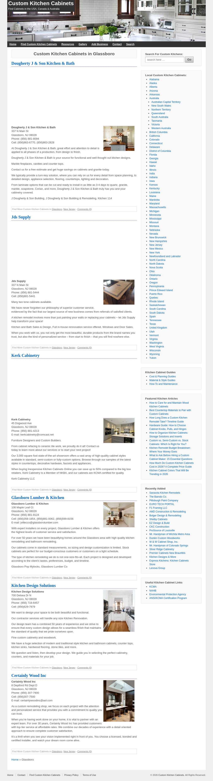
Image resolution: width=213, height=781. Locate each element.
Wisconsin (155, 350)
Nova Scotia (156, 267)
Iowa (151, 181)
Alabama (154, 79)
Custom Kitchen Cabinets (41, 3)
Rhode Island (156, 301)
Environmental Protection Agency (167, 594)
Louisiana (154, 192)
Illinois (152, 169)
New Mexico (156, 248)
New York (154, 252)
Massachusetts (157, 207)
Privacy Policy (71, 775)
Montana (154, 226)
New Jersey (69, 209)
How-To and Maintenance (163, 384)
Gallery (83, 44)
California (154, 135)
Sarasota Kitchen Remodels (164, 492)
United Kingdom (158, 327)
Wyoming (154, 354)
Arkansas (154, 94)
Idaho (152, 165)
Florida (153, 154)
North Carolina (157, 260)
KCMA (153, 586)
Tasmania (156, 120)
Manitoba (154, 199)
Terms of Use (89, 775)
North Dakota (156, 263)
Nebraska (154, 230)
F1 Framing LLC (158, 507)
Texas (152, 324)
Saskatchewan (157, 305)
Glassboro (57, 209)
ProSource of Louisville (162, 530)
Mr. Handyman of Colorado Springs (168, 545)
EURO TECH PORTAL (161, 504)
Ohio (151, 271)
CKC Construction (159, 526)
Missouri (154, 222)
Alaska (153, 83)
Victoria (155, 124)
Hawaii (153, 162)
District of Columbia (160, 151)
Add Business (99, 44)
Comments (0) (84, 209)
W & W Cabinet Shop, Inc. (163, 541)
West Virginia (156, 346)
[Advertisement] (74, 97)
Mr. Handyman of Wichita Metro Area (169, 534)
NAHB (152, 590)
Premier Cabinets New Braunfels (167, 553)
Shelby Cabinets (158, 519)
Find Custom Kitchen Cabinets (39, 44)
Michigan (154, 211)
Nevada (153, 233)
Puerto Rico (155, 294)
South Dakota (156, 312)
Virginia (153, 339)
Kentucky (154, 188)
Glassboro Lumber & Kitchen (37, 497)
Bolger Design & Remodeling (165, 515)
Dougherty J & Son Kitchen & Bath (43, 63)
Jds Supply (21, 217)
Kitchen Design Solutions (33, 585)
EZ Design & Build (159, 523)
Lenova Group (157, 568)
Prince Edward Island (161, 290)
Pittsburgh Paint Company (163, 500)
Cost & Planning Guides (162, 376)
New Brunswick (157, 237)
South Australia (159, 117)
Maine (152, 196)
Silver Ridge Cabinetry (161, 549)
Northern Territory (161, 109)
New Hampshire (158, 241)
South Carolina (157, 308)
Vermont (154, 335)
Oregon (153, 282)
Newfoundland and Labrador (165, 256)
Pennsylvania (156, 286)
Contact (117, 44)
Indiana (153, 177)
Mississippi (155, 218)
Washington (155, 342)
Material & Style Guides (162, 380)
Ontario (153, 278)
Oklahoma (155, 275)
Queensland (158, 113)
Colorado (154, 139)
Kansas (153, 184)
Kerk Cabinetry (25, 355)
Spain (152, 316)
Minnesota (155, 215)
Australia (154, 98)
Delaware (154, 147)
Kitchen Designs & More (162, 556)
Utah (151, 331)
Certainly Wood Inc (28, 675)
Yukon (152, 357)
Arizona (153, 90)
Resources (67, 44)
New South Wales (161, 105)
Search (130, 44)
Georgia (153, 158)
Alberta (153, 86)
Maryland (154, 203)
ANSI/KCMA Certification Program (168, 598)
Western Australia (161, 128)
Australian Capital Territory (166, 102)
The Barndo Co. (158, 496)
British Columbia (158, 132)
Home (13, 44)
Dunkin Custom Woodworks (164, 538)
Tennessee (155, 320)
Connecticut (155, 143)
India (152, 173)
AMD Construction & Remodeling (167, 511)
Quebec (153, 297)
